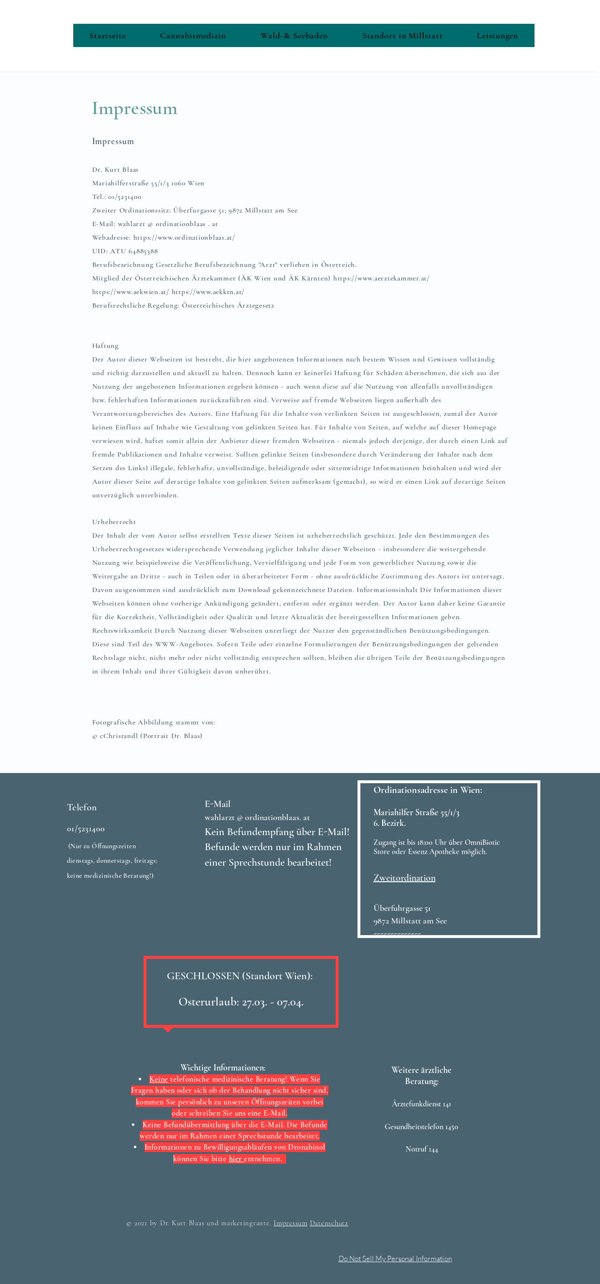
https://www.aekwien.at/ (130, 291)
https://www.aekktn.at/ (208, 291)
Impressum (291, 1222)
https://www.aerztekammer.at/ (381, 278)
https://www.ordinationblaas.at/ (184, 237)
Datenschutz (329, 1222)
